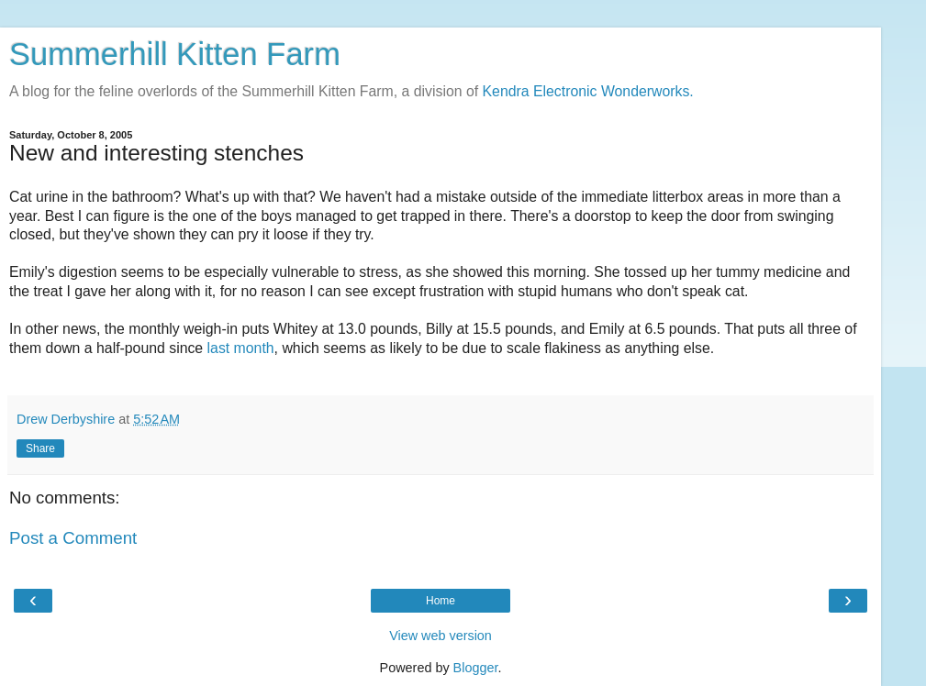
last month (240, 348)
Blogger (475, 667)
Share (40, 448)
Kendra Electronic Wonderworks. (588, 91)
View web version (440, 635)
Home (440, 600)
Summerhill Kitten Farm (174, 54)
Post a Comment (73, 538)
